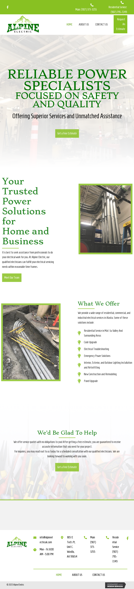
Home (59, 575)
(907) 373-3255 (89, 9)
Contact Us (98, 575)
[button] (120, 24)
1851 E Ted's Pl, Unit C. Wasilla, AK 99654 (72, 547)
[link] (69, 24)
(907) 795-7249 (119, 12)
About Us (77, 575)
